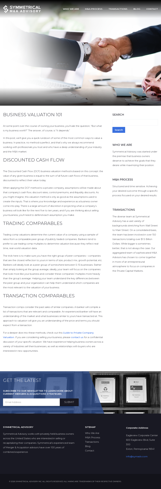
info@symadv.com (137, 456)
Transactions (117, 9)
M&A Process (93, 9)
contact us (77, 337)
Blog (136, 9)
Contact (152, 9)
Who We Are (71, 9)
